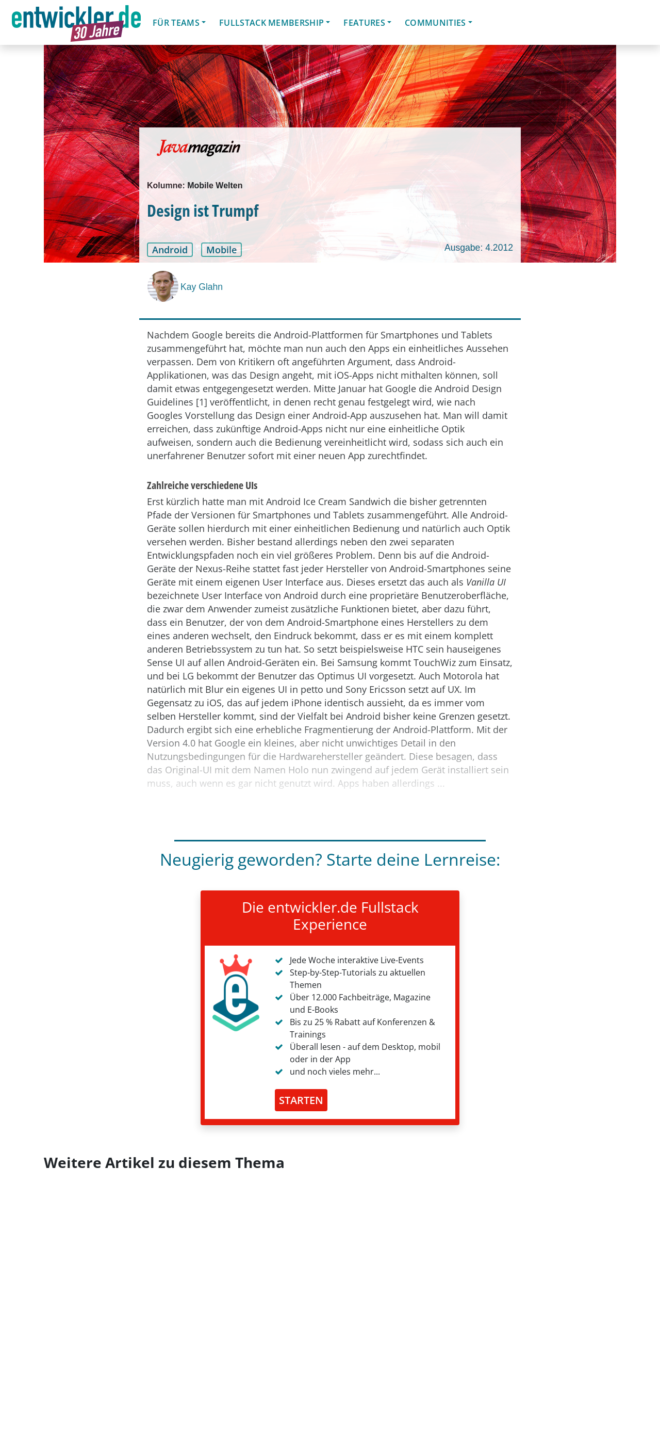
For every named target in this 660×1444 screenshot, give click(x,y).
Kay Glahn (201, 287)
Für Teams (176, 22)
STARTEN (301, 1100)
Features (364, 22)
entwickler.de (76, 24)
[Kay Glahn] (163, 286)
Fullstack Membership (271, 22)
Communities (435, 22)
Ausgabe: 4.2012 (478, 247)
